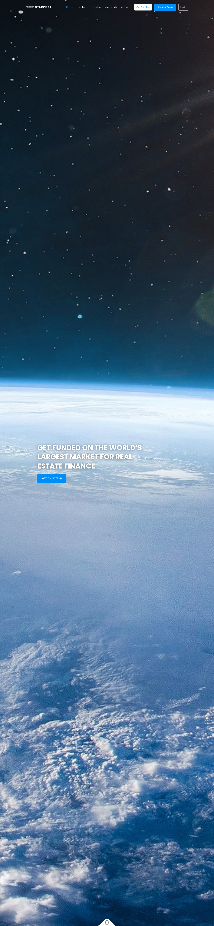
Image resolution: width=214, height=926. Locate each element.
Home (70, 7)
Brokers (82, 7)
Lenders (96, 7)
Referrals (111, 7)
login (183, 7)
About (125, 7)
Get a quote (52, 478)
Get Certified (143, 7)
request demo (165, 7)
